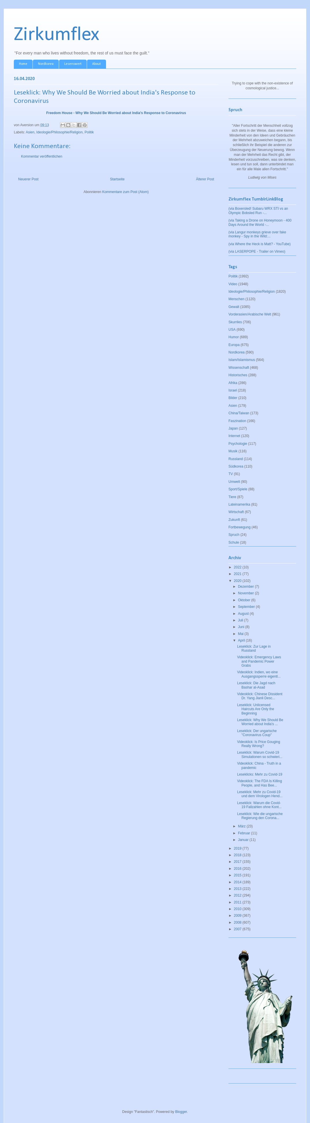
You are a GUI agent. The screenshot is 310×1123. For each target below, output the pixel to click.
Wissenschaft (238, 368)
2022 (238, 567)
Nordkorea (46, 64)
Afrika (232, 383)
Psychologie (237, 444)
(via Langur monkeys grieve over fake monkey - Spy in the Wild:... (257, 234)
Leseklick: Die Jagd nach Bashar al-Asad (256, 685)
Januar (243, 840)
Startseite (117, 179)
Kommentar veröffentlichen (41, 156)
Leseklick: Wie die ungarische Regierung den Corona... (260, 816)
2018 (238, 855)
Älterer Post (205, 179)
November (246, 593)
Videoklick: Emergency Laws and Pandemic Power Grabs (259, 661)
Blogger (181, 1112)
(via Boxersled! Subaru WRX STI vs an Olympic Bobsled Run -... (258, 211)
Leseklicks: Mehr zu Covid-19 (259, 774)
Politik (89, 132)
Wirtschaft (236, 512)
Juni (241, 627)
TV (230, 474)
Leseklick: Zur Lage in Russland (254, 648)
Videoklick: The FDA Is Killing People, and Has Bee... (259, 783)
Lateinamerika (239, 504)
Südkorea (235, 466)
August (244, 614)
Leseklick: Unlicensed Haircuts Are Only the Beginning (255, 709)
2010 (238, 909)
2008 (238, 922)
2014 (238, 882)
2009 (238, 916)
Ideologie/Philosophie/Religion (59, 132)
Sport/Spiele (237, 489)
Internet (234, 436)
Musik (232, 451)
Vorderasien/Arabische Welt (249, 314)
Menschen (236, 299)
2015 (238, 875)
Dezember (246, 587)
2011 (238, 902)
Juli (241, 620)
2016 (238, 869)
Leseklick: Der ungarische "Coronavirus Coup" (257, 733)
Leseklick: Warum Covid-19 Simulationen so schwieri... (259, 754)
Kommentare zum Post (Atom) (125, 192)
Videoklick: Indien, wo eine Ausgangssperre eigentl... (259, 674)
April (242, 640)
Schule (233, 542)
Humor (233, 337)
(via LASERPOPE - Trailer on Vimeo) (256, 251)
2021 (238, 574)
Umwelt (234, 482)
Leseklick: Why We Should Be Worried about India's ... (260, 722)
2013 (238, 889)
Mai (241, 634)
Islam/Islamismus (241, 360)
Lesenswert (73, 64)
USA (232, 330)
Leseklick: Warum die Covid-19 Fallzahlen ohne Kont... (259, 805)
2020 (238, 581)
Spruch (233, 535)
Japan (233, 428)
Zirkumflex (56, 35)
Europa (234, 345)
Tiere (232, 497)
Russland (235, 459)
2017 (238, 862)
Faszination (237, 421)
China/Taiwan (238, 413)
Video (232, 284)
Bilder (232, 398)
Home (23, 64)
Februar (244, 833)
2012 (238, 895)
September (247, 607)
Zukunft (234, 520)
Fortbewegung (239, 527)
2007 (238, 929)
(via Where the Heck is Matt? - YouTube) (259, 244)
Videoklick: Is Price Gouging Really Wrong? (258, 744)
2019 (238, 848)
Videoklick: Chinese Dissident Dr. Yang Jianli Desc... (259, 696)
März (242, 826)
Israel (232, 390)
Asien (30, 132)
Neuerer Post (28, 179)
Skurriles (235, 322)
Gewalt (233, 307)
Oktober (244, 600)
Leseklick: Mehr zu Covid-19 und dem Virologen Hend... (260, 794)
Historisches (237, 375)
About (96, 64)
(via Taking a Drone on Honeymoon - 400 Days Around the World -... (260, 222)
